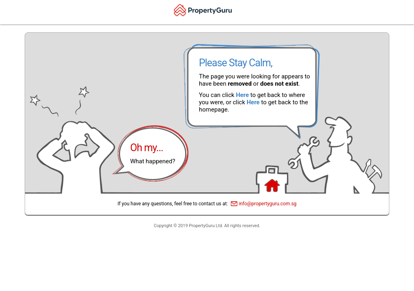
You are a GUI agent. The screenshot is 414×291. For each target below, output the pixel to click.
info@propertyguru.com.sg (268, 204)
